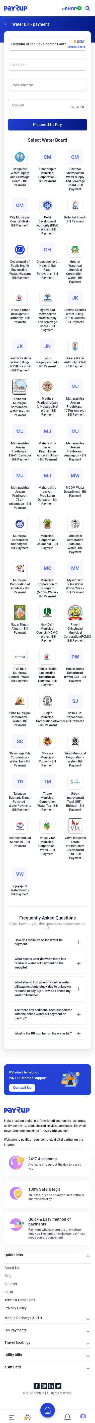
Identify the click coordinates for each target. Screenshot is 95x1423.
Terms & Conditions (20, 1300)
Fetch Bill (78, 107)
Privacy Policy (16, 1308)
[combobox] (11, 44)
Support (11, 1284)
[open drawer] (12, 1417)
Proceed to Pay (47, 124)
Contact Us (22, 1088)
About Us (12, 1268)
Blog (8, 1276)
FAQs (9, 1292)
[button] (47, 942)
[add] (47, 1410)
